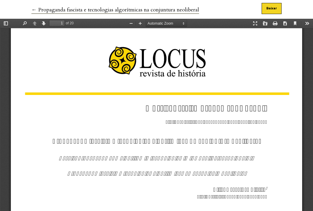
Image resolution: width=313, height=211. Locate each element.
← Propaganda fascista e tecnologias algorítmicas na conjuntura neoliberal (115, 9)
